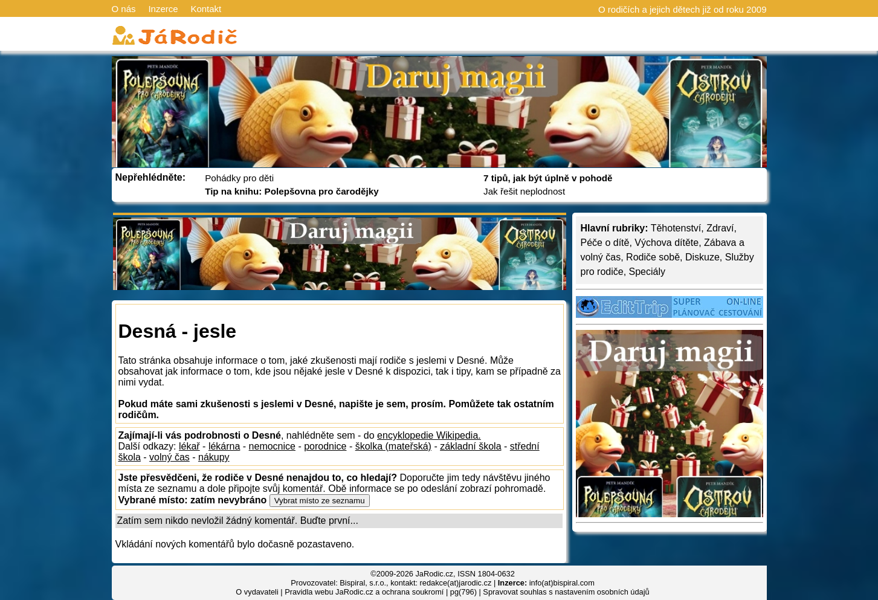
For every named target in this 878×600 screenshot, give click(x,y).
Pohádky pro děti (239, 178)
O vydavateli (257, 591)
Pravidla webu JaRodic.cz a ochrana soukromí (364, 591)
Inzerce (163, 9)
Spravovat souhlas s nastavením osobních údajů (566, 591)
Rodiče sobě (653, 257)
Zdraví (720, 228)
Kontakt (205, 9)
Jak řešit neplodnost (524, 191)
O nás (124, 9)
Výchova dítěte (666, 242)
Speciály (647, 271)
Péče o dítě (605, 242)
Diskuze (702, 257)
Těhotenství (676, 228)
